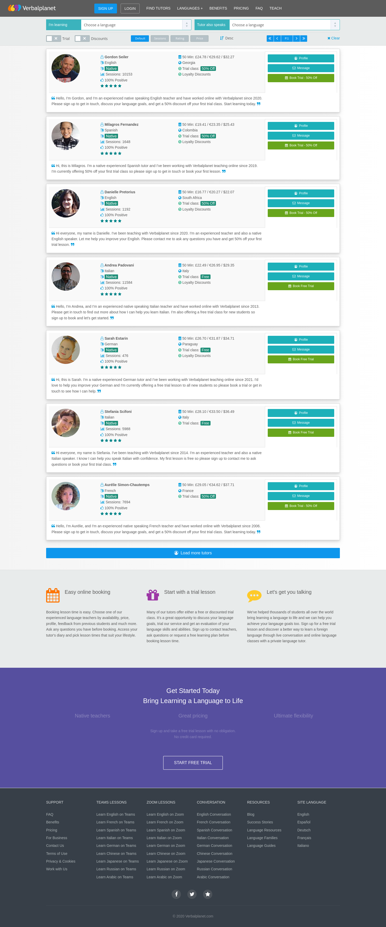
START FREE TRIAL (193, 763)
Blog (250, 814)
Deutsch (304, 830)
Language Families (262, 838)
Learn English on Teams (115, 814)
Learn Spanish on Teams (116, 830)
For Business (56, 838)
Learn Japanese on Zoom (167, 861)
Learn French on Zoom (165, 822)
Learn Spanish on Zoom (166, 830)
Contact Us (55, 846)
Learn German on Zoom (166, 846)
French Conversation (213, 822)
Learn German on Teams (116, 846)
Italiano (303, 846)
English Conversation (214, 814)
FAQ (259, 8)
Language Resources (264, 830)
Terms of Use (56, 853)
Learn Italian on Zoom (164, 838)
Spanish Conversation (214, 830)
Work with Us (56, 869)
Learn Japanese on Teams (117, 861)
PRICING (241, 8)
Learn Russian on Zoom (166, 869)
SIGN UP (105, 8)
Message (301, 68)
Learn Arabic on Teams (114, 877)
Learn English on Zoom (165, 814)
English (303, 814)
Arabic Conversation (213, 877)
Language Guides (261, 846)
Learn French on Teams (115, 822)
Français (304, 838)
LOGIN (130, 8)
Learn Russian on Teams (116, 869)
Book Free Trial (301, 286)
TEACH (276, 8)
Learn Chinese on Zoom (166, 853)
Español (304, 822)
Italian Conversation (213, 838)
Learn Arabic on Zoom (164, 877)
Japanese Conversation (216, 861)
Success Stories (260, 822)
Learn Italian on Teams (114, 838)
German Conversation (214, 846)
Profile (301, 58)
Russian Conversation (214, 869)
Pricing (51, 830)
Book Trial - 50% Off (301, 78)
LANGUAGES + (190, 8)
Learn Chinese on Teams (116, 853)
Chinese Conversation (214, 853)
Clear (335, 38)
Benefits (52, 822)
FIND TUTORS (158, 8)
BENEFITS (218, 8)
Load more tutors (193, 553)
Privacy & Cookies (60, 861)
